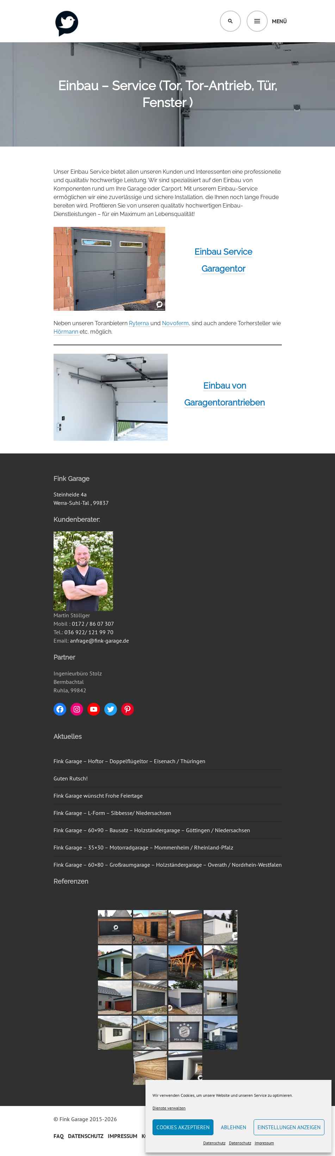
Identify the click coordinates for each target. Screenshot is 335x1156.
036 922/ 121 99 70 (88, 632)
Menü (279, 21)
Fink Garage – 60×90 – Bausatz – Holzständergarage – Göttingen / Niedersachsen (152, 830)
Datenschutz (214, 1142)
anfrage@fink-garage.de (99, 640)
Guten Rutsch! (71, 778)
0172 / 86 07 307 (93, 623)
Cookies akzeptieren (183, 1127)
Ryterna (139, 323)
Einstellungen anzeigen (289, 1127)
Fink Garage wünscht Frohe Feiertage (98, 795)
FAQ (59, 1135)
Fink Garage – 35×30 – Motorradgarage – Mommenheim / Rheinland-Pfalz (143, 847)
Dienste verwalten (169, 1108)
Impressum (264, 1142)
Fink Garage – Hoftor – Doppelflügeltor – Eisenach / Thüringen (129, 761)
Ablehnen (233, 1127)
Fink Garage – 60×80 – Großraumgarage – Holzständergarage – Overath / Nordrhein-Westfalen (168, 864)
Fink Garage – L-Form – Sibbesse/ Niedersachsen (112, 812)
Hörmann (67, 331)
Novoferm (175, 323)
